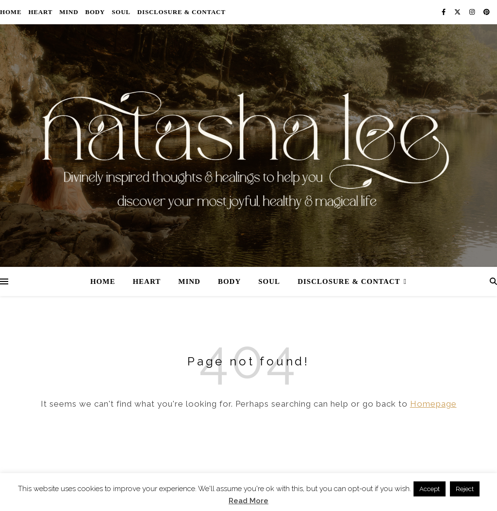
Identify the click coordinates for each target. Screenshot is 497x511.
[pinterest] (486, 12)
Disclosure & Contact (181, 12)
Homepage (433, 404)
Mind (68, 12)
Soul (121, 12)
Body (95, 12)
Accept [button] (429, 489)
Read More (248, 501)
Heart (40, 12)
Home (10, 12)
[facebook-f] (444, 12)
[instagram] (472, 12)
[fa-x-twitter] (458, 12)
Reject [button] (465, 489)
